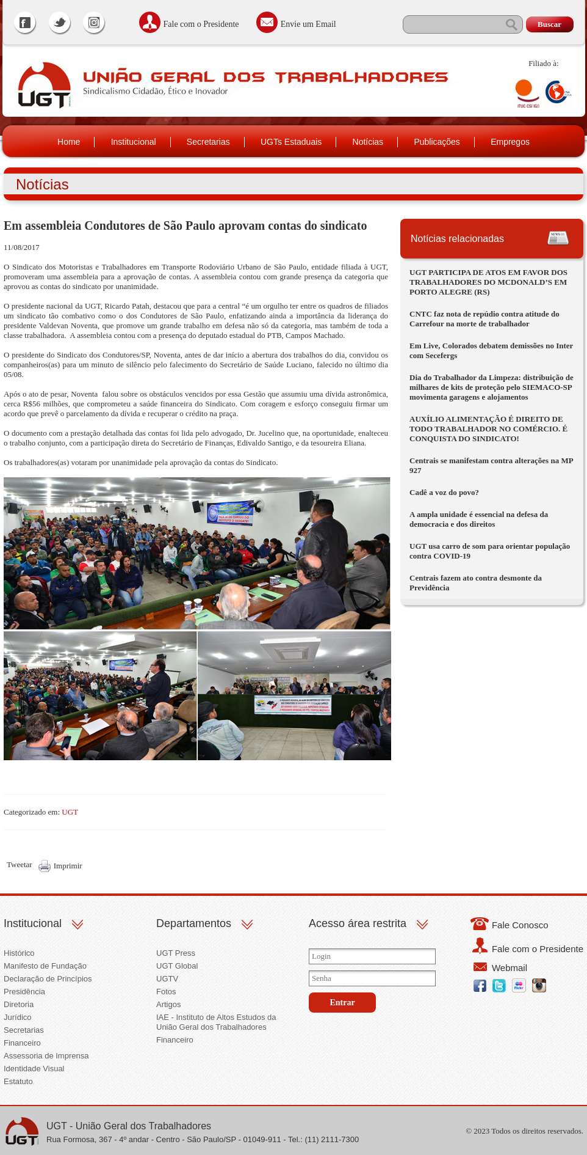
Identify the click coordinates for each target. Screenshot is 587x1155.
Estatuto (18, 1081)
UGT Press (175, 953)
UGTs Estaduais (291, 142)
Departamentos (193, 923)
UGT (70, 811)
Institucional (133, 142)
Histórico (19, 953)
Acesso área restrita (357, 923)
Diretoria (19, 1004)
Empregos (510, 142)
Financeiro (22, 1042)
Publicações (437, 142)
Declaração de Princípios (48, 978)
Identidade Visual (34, 1068)
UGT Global (177, 965)
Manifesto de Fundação (45, 965)
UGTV (167, 978)
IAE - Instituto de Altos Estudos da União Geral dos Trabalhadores (216, 1022)
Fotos (166, 991)
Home (68, 142)
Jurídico (18, 1017)
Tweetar (19, 864)
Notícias (368, 142)
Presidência (24, 991)
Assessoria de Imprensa (46, 1055)
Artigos (168, 1004)
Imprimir (68, 865)
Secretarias (208, 142)
